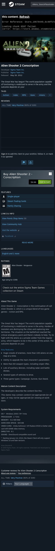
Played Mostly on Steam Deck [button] (16, 494)
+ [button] (49, 97)
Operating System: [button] (11, 498)
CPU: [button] (27, 498)
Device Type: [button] (8, 502)
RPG (24, 97)
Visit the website (11, 232)
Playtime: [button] (44, 490)
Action (6, 97)
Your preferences (24, 475)
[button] (27, 107)
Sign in (4, 155)
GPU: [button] (37, 498)
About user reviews (8, 475)
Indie (15, 97)
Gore (32, 97)
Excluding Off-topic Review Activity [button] (19, 490)
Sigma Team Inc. (17, 71)
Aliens (42, 97)
